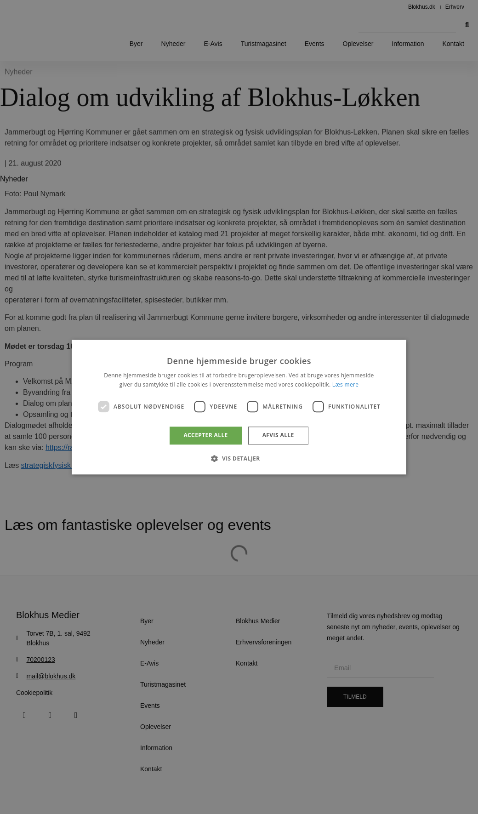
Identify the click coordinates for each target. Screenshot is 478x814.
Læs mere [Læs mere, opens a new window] (345, 384)
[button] (239, 458)
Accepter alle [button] (205, 435)
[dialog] (239, 407)
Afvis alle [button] (278, 435)
